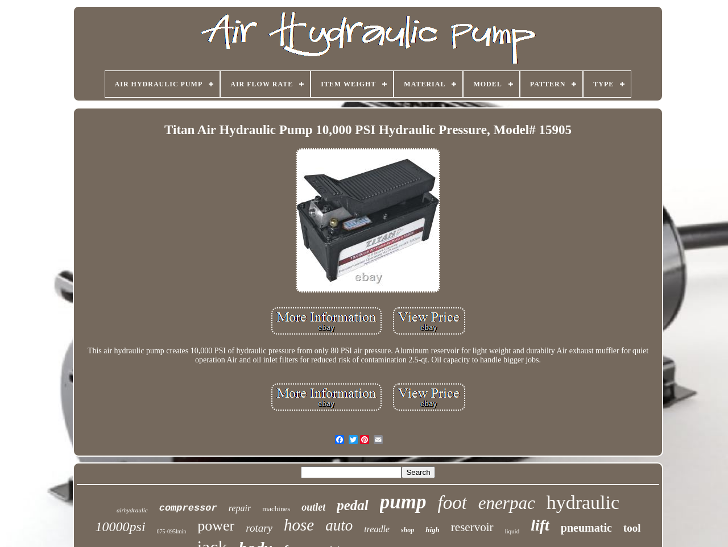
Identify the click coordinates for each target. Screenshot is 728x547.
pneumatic (586, 527)
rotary (259, 528)
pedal (353, 505)
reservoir (472, 527)
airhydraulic (132, 510)
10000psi (121, 526)
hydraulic (583, 502)
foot (452, 502)
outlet (313, 507)
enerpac (506, 503)
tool (632, 528)
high (432, 529)
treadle (377, 529)
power (215, 525)
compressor (188, 508)
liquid (512, 531)
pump (403, 502)
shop (407, 530)
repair (240, 508)
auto (339, 525)
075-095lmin (172, 531)
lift (540, 525)
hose (299, 525)
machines (276, 508)
